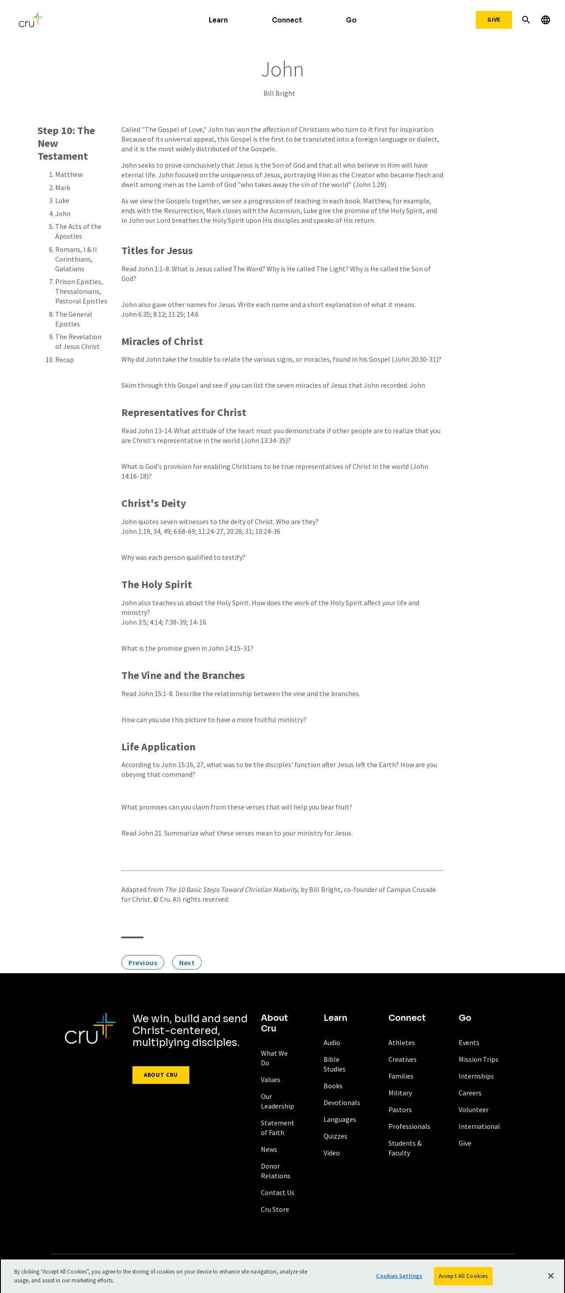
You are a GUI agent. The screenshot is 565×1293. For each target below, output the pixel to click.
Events (469, 1042)
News (269, 1149)
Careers (470, 1092)
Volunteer (474, 1109)
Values (270, 1079)
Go (351, 20)
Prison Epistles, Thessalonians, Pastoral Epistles (81, 291)
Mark (62, 187)
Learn (218, 20)
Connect (287, 20)
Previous (142, 962)
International (479, 1126)
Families (401, 1076)
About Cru (161, 1075)
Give (494, 19)
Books (333, 1085)
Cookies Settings (399, 1279)
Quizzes (335, 1136)
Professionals (409, 1126)
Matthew (69, 174)
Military (400, 1092)
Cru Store (275, 1209)
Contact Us (277, 1192)
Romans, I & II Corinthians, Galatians (76, 259)
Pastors (400, 1109)
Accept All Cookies (463, 1279)
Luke (62, 200)
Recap (64, 359)
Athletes (401, 1042)
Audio (332, 1042)
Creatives (402, 1059)
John (63, 213)
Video (332, 1152)
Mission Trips (478, 1059)
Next (187, 962)
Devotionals (342, 1102)
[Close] (551, 1279)
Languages (340, 1119)
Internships (476, 1076)
